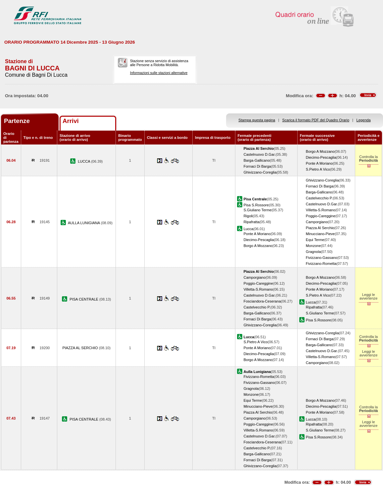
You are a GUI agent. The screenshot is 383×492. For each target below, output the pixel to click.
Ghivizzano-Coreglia (260, 172)
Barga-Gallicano (257, 160)
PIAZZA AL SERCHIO (80, 348)
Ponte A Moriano (319, 163)
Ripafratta (252, 222)
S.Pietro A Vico (318, 169)
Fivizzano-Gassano (321, 258)
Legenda (364, 120)
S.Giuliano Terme (258, 210)
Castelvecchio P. (319, 198)
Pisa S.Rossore (256, 205)
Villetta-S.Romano (320, 210)
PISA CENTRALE (84, 299)
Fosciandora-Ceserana (262, 301)
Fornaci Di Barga (257, 166)
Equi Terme (315, 240)
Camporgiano (317, 222)
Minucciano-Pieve (320, 234)
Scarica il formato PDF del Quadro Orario (316, 120)
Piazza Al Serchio (320, 228)
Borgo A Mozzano (320, 151)
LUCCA (84, 161)
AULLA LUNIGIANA (84, 223)
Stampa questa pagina (256, 120)
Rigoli (248, 216)
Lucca (249, 229)
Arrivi (71, 120)
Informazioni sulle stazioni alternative (159, 73)
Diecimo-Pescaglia (321, 157)
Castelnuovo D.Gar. (260, 154)
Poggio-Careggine (320, 216)
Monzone (313, 246)
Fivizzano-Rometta (321, 264)
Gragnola (313, 252)
